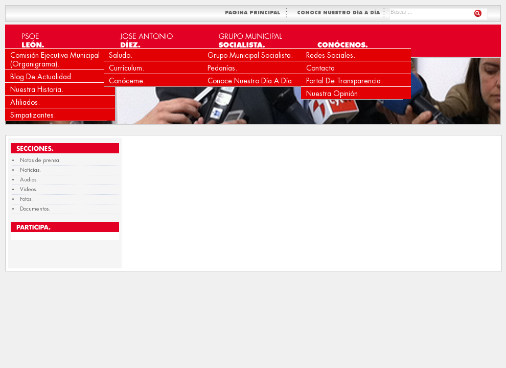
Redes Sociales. (330, 55)
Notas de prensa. (40, 160)
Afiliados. (25, 102)
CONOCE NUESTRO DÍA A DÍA (339, 13)
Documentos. (35, 209)
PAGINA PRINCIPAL (254, 13)
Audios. (29, 179)
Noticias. (30, 170)
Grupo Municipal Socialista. (250, 55)
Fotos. (26, 199)
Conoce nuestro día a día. (251, 80)
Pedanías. (222, 68)
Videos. (28, 189)
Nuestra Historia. (36, 89)
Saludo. (120, 55)
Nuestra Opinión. (333, 93)
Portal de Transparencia (343, 80)
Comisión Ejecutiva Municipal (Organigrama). (55, 59)
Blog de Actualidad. (41, 76)
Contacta (320, 68)
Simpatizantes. (33, 115)
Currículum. (126, 68)
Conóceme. (127, 80)
